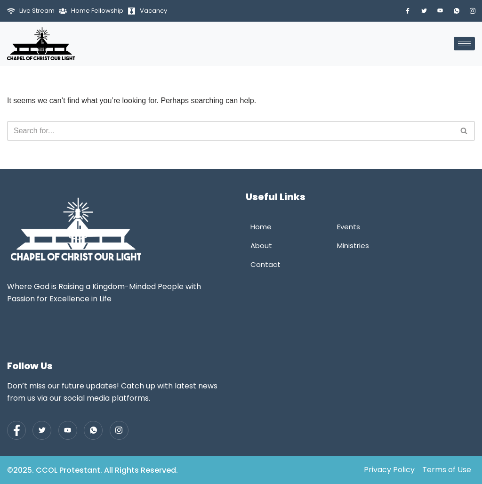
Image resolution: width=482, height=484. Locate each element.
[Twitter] (424, 11)
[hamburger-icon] (464, 43)
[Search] (230, 131)
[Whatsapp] (457, 11)
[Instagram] (473, 11)
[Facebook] (408, 11)
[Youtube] (440, 11)
